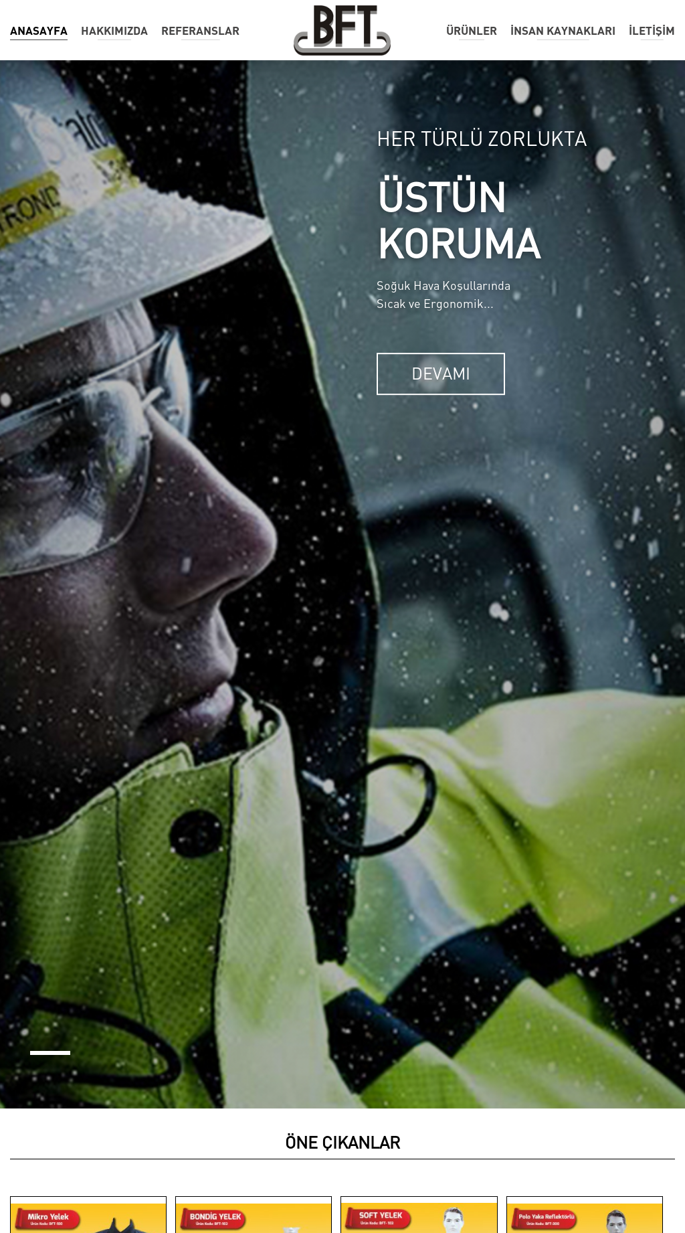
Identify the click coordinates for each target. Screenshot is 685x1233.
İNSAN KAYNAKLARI (562, 30)
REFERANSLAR (200, 30)
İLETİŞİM (652, 30)
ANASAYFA (39, 30)
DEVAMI (440, 373)
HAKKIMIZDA (114, 30)
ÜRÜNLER (471, 30)
